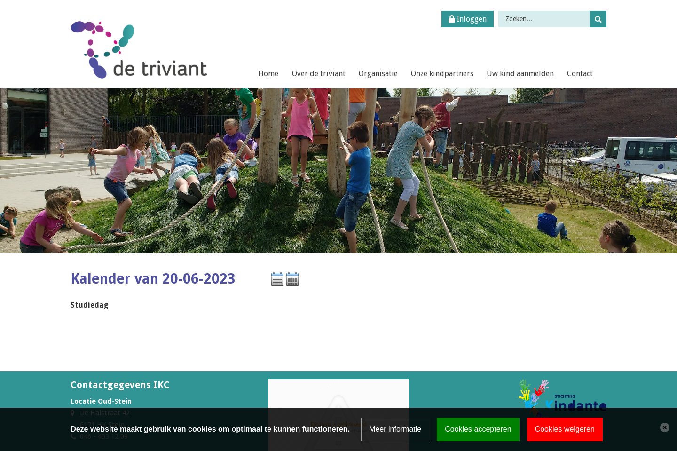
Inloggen (468, 19)
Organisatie (378, 73)
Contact (580, 73)
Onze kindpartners (442, 73)
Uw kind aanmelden (520, 73)
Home (268, 73)
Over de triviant (319, 73)
